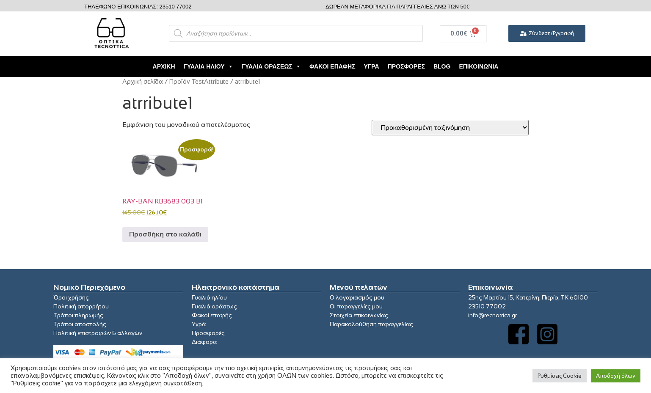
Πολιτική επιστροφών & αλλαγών (97, 333)
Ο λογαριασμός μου (357, 297)
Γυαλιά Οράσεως (271, 66)
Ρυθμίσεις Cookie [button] (560, 376)
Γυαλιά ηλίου (209, 297)
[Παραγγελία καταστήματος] (450, 127)
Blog (441, 66)
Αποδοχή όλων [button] (615, 376)
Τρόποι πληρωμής (78, 315)
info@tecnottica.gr (492, 315)
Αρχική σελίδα (142, 81)
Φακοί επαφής (212, 315)
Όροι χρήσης (71, 297)
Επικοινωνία (478, 66)
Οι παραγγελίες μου (356, 306)
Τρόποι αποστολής (79, 324)
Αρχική (164, 66)
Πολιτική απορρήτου (81, 306)
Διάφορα (204, 341)
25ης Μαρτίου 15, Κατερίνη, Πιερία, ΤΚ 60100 (528, 297)
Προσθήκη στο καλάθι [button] (165, 234)
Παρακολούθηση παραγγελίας (371, 324)
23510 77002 (487, 306)
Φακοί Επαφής (332, 66)
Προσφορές (406, 66)
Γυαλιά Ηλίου (208, 66)
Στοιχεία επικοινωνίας (359, 315)
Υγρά (371, 66)
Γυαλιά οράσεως (214, 306)
